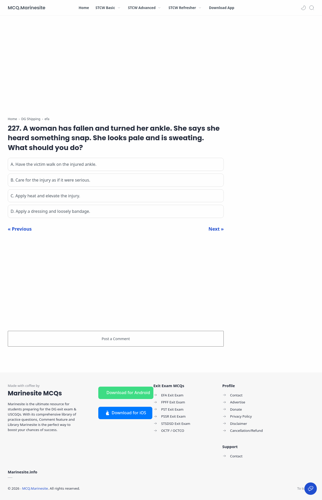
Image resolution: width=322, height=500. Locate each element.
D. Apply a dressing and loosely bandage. (50, 211)
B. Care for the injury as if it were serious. (50, 180)
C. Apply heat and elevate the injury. (45, 196)
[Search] (311, 7)
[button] (303, 7)
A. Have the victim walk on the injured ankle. (53, 164)
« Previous (20, 229)
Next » (216, 229)
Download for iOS (125, 413)
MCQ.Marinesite (26, 7)
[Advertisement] (116, 67)
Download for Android (128, 392)
